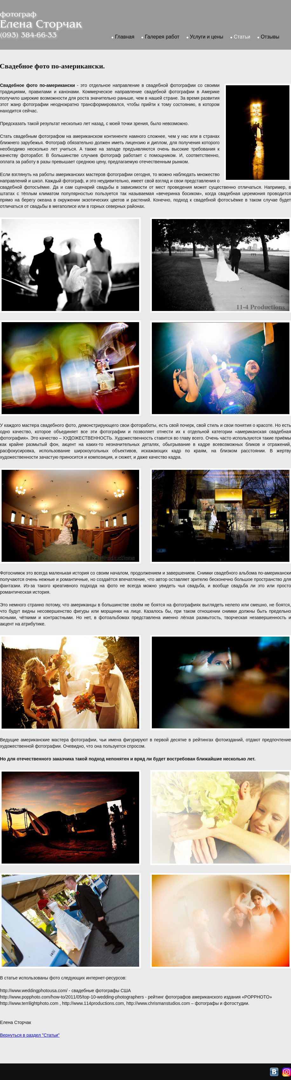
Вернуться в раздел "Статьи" (30, 1035)
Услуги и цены (206, 36)
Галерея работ (162, 36)
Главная (124, 36)
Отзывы (270, 36)
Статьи (242, 36)
